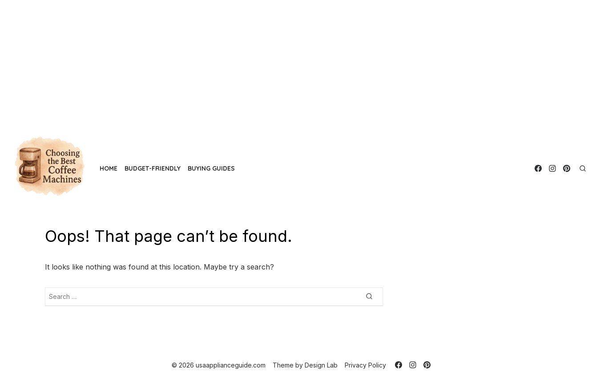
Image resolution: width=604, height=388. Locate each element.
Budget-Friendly (153, 168)
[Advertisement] (267, 62)
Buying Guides (211, 168)
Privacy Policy (365, 365)
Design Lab (321, 365)
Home (108, 168)
